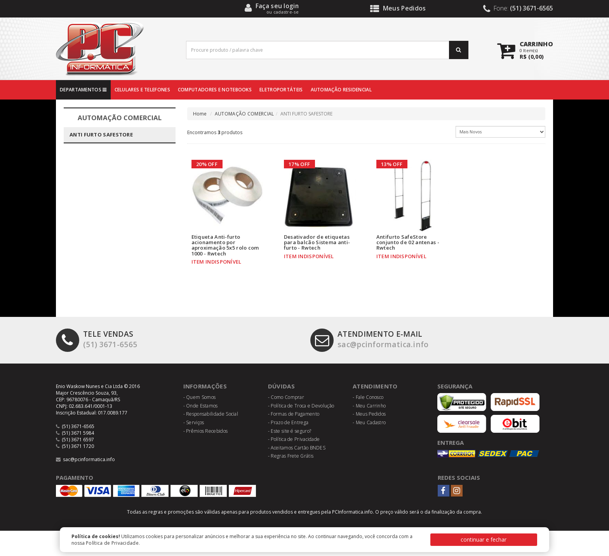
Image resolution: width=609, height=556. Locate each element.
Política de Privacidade (112, 543)
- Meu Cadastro (369, 422)
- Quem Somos (199, 397)
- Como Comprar (286, 397)
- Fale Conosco (368, 397)
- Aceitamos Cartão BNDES (296, 447)
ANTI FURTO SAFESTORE (101, 134)
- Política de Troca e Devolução (301, 405)
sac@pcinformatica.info (369, 339)
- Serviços (193, 422)
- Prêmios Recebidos (205, 431)
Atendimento (375, 386)
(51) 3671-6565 (96, 339)
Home (200, 113)
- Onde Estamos (200, 405)
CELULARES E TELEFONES (142, 89)
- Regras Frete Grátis (290, 456)
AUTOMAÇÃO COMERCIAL (244, 113)
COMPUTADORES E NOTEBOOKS (215, 89)
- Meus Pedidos (369, 414)
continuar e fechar (483, 539)
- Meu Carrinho (369, 405)
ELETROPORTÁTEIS (281, 89)
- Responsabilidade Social (210, 414)
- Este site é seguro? (289, 431)
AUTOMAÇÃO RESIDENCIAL (341, 89)
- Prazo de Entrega (288, 422)
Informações (205, 386)
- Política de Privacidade (294, 439)
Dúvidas (281, 386)
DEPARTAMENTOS (83, 89)
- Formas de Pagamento (293, 414)
